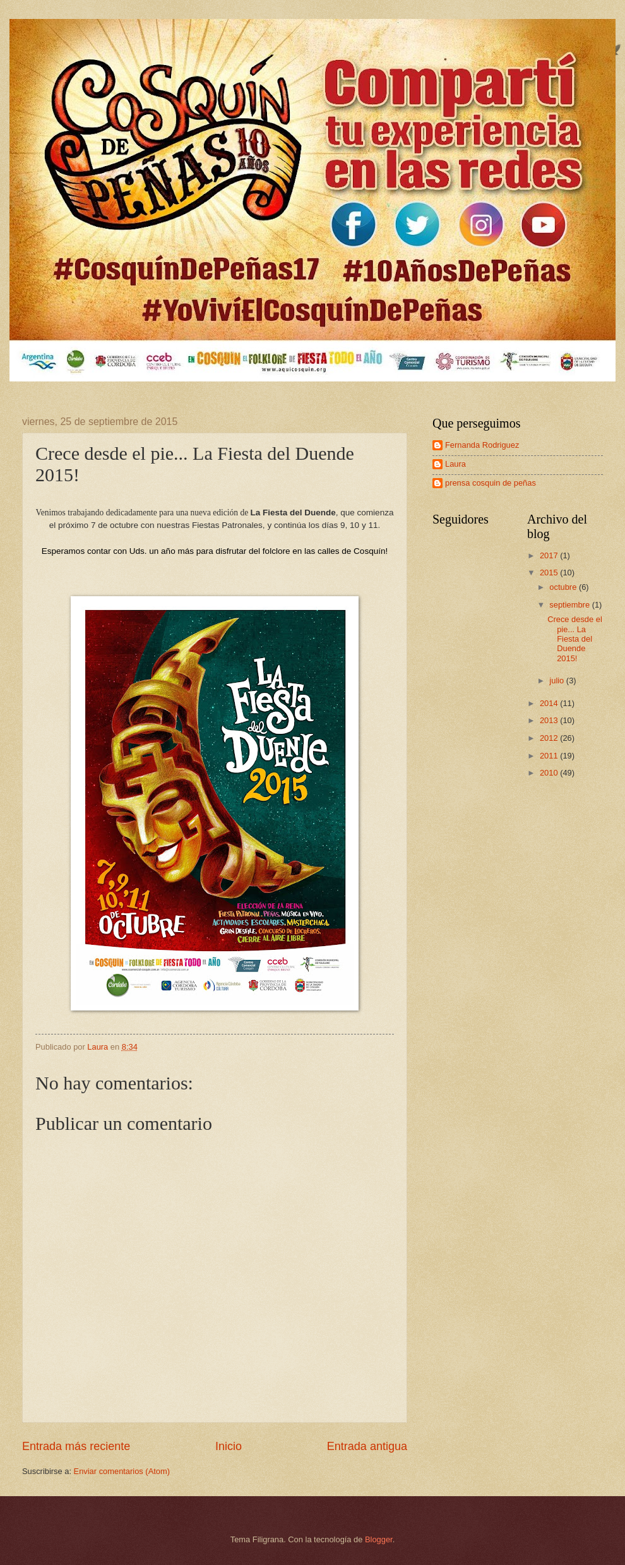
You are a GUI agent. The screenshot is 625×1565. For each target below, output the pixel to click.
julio (557, 680)
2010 (550, 772)
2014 (550, 703)
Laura (455, 464)
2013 (550, 720)
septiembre (570, 604)
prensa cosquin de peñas (490, 483)
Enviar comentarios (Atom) (122, 1471)
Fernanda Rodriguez (482, 445)
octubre (564, 587)
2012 (550, 738)
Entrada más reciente (76, 1446)
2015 (550, 572)
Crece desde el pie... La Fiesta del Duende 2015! (574, 639)
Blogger (379, 1539)
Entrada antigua (367, 1446)
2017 (550, 555)
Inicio (228, 1446)
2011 (550, 755)
